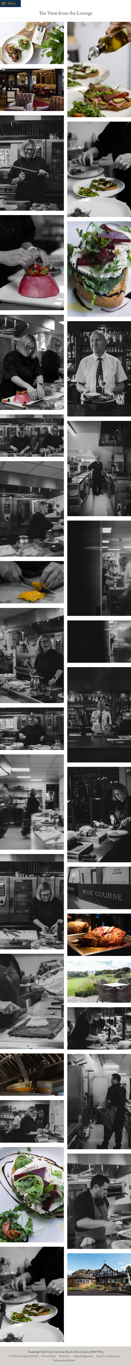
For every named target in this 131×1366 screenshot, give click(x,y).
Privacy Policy (49, 1356)
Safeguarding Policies (64, 1360)
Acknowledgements (83, 1356)
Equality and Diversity (108, 1356)
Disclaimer (64, 1356)
